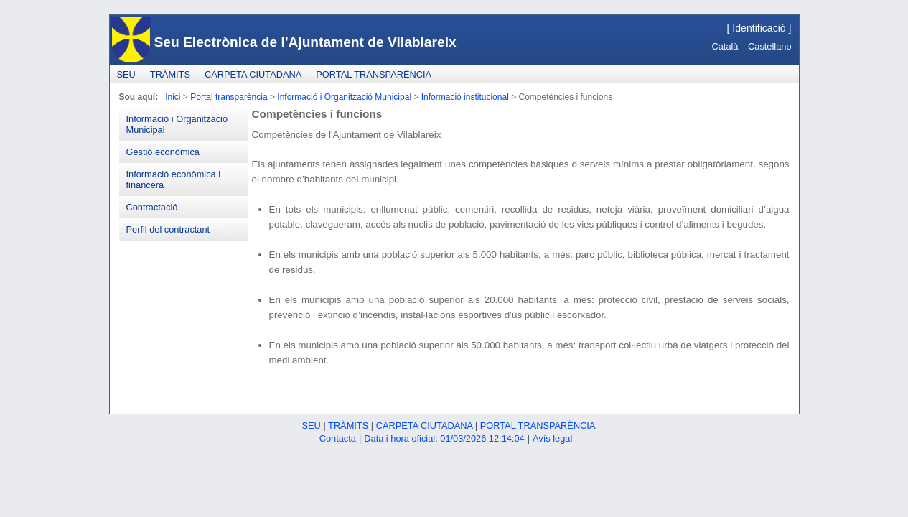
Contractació (152, 207)
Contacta (337, 438)
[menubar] (274, 74)
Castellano (769, 46)
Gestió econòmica (163, 151)
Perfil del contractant (168, 229)
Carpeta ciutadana (253, 74)
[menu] (183, 174)
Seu (126, 74)
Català (724, 46)
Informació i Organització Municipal (344, 97)
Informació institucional (465, 97)
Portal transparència (373, 74)
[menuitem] (126, 74)
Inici (172, 97)
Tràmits (170, 74)
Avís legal (552, 438)
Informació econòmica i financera (173, 179)
